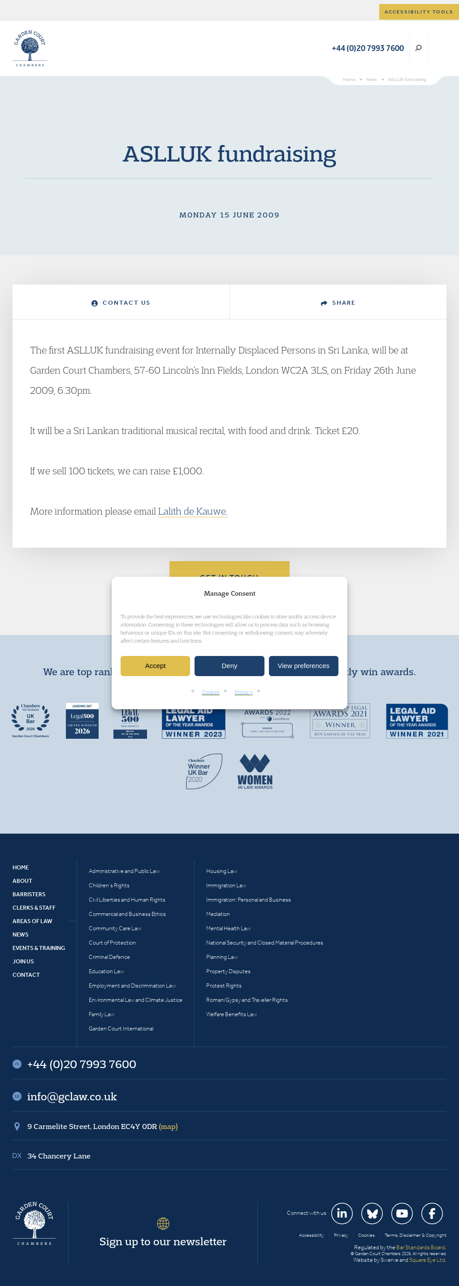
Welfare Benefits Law (231, 1014)
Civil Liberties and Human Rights (127, 899)
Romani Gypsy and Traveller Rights (247, 999)
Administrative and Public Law (124, 871)
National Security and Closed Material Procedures (264, 942)
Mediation (218, 914)
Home (21, 867)
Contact (26, 974)
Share (338, 303)
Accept (155, 666)
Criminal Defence (109, 957)
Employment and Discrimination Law (132, 985)
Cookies (211, 692)
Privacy (244, 692)
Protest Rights (224, 985)
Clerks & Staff (34, 907)
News (21, 934)
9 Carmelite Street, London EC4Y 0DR (102, 1126)
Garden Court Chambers (30, 48)
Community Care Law (115, 928)
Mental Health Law (228, 928)
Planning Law (222, 957)
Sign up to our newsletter (163, 1241)
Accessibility (311, 1235)
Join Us (23, 961)
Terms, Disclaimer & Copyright (415, 1235)
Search (418, 48)
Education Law (106, 971)
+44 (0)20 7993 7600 (368, 48)
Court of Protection (112, 942)
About (22, 880)
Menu (438, 48)
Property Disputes (228, 971)
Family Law (101, 1014)
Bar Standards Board (420, 1247)
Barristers (29, 894)
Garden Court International (121, 1028)
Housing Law (221, 871)
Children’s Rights (109, 885)
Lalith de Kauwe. (193, 511)
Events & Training (39, 948)
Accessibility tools (419, 12)
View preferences (304, 666)
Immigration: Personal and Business (248, 899)
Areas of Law (32, 921)
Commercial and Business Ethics (127, 914)
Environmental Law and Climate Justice (135, 999)
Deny (229, 666)
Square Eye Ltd (427, 1259)
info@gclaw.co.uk (72, 1096)
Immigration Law (226, 885)
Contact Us (121, 303)
